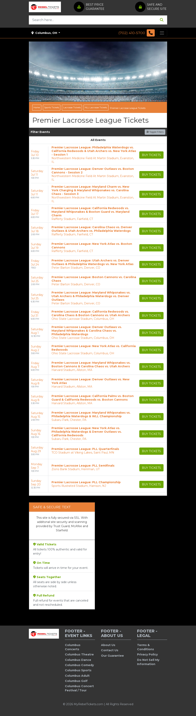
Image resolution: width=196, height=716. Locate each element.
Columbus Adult (77, 676)
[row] (98, 154)
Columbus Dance (78, 660)
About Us (108, 645)
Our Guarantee (112, 655)
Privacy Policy (147, 654)
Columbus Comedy (79, 665)
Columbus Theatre (79, 654)
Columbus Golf (76, 681)
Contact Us (109, 650)
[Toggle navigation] (162, 32)
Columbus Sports (78, 670)
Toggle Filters (155, 132)
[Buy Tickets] (151, 155)
